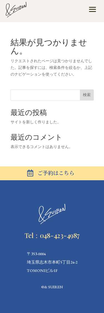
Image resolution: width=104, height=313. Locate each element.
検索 (87, 94)
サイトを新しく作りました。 (36, 122)
